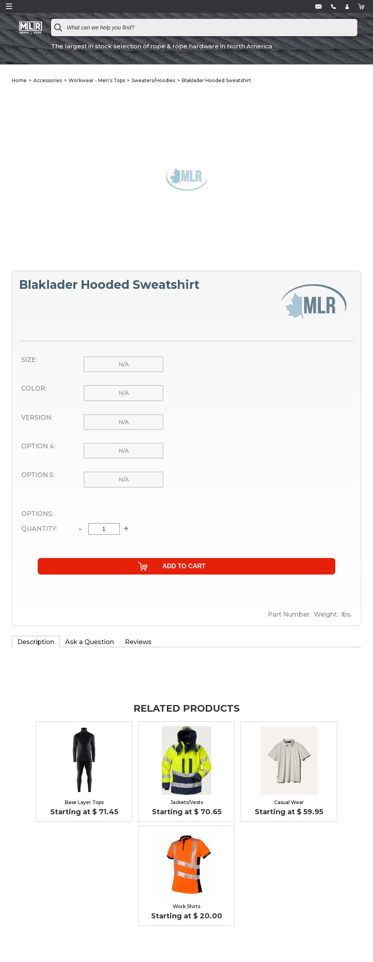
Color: (33, 388)
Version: (36, 417)
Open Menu (9, 6)
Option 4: (38, 446)
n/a (124, 364)
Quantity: (39, 528)
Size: (29, 360)
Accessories (47, 80)
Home (19, 80)
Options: (37, 514)
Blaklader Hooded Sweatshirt (216, 80)
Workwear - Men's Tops (97, 80)
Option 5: (37, 475)
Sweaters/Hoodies (153, 80)
